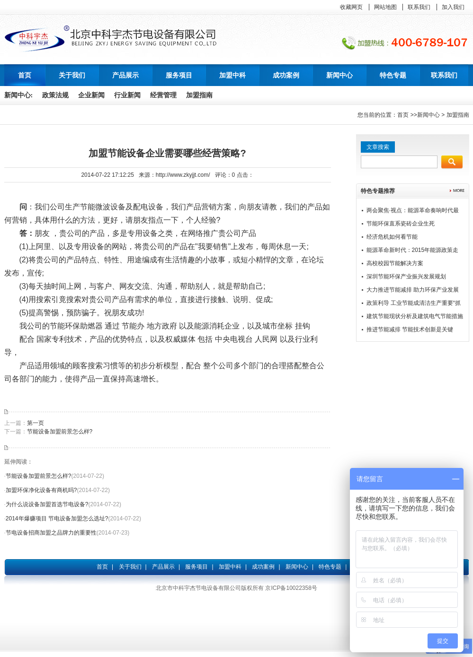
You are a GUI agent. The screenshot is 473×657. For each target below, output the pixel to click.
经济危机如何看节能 (392, 236)
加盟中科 (230, 566)
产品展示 (163, 566)
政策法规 (55, 95)
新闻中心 (428, 115)
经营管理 (163, 95)
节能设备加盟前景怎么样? (60, 431)
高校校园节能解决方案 (394, 263)
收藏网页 (351, 7)
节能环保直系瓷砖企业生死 (400, 223)
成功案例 (263, 566)
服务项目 (196, 566)
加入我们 (453, 7)
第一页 (35, 423)
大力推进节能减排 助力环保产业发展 (412, 289)
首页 (24, 75)
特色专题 (330, 566)
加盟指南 (199, 95)
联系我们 (419, 7)
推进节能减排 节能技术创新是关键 (409, 329)
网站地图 (385, 7)
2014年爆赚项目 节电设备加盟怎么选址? (57, 518)
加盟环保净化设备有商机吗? (41, 490)
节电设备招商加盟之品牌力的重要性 (51, 532)
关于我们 (130, 566)
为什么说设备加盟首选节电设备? (47, 504)
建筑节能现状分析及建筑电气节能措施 (414, 316)
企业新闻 (91, 95)
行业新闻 (127, 95)
